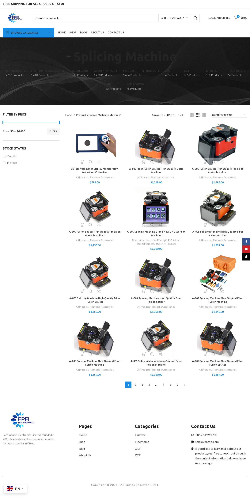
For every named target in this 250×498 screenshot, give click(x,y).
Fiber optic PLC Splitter (170, 241)
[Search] (116, 18)
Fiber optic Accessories (102, 177)
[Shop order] (229, 115)
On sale (11, 156)
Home (69, 114)
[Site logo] (15, 17)
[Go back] (68, 56)
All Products (81, 177)
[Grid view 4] (204, 115)
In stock (12, 162)
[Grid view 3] (197, 115)
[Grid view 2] (192, 115)
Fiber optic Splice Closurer (149, 244)
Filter (53, 131)
